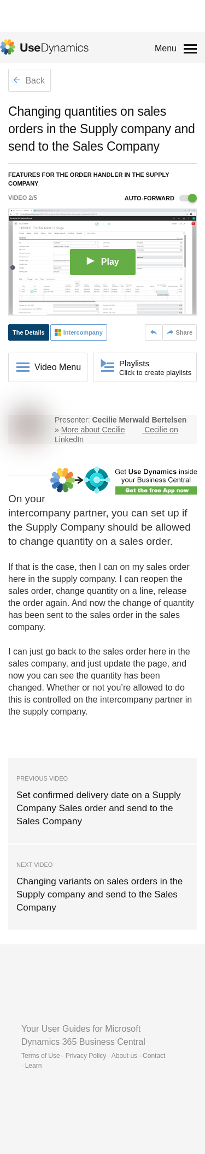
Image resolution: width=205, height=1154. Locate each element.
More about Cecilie (93, 429)
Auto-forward (161, 198)
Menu (166, 48)
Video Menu (57, 367)
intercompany (39, 513)
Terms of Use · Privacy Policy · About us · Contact (93, 1056)
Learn (33, 1065)
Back (29, 80)
